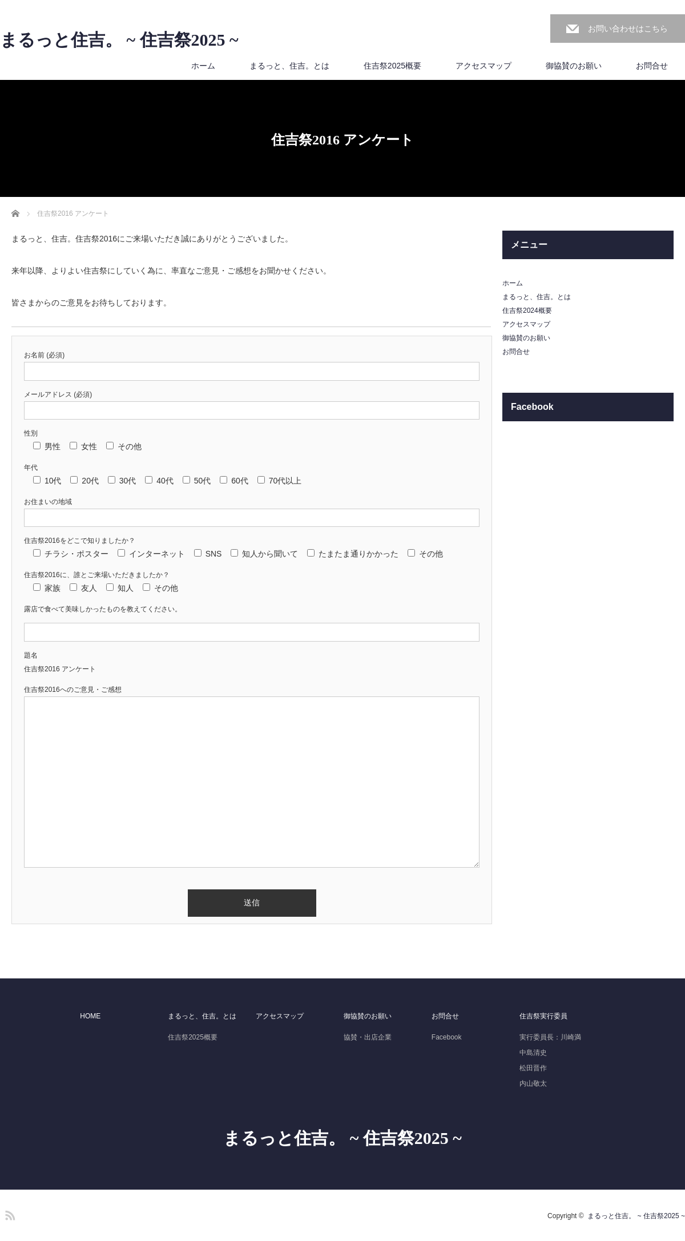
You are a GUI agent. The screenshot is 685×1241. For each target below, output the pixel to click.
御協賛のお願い (574, 65)
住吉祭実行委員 (543, 1016)
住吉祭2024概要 (527, 311)
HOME (90, 1016)
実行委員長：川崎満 (550, 1037)
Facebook (447, 1037)
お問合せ (652, 65)
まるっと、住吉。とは (289, 65)
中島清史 (533, 1052)
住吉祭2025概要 (392, 65)
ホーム (203, 65)
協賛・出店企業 (368, 1037)
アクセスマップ (483, 65)
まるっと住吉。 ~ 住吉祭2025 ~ (119, 40)
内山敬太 (533, 1083)
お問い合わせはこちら (628, 28)
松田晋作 (533, 1068)
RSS (8, 1213)
